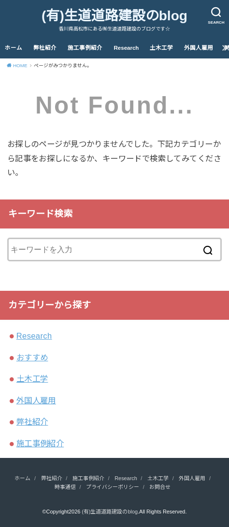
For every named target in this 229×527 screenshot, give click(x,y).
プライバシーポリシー (112, 487)
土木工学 (161, 48)
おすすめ (32, 357)
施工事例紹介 (85, 48)
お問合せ (160, 487)
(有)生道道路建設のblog (114, 15)
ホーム (13, 48)
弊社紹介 (45, 48)
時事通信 (65, 487)
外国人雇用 (198, 48)
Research (126, 48)
